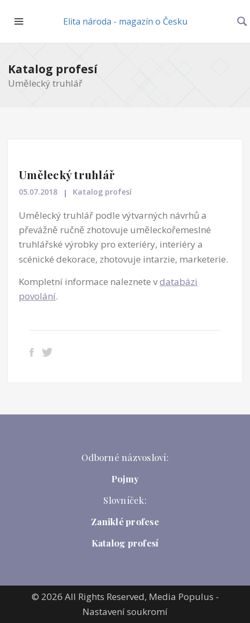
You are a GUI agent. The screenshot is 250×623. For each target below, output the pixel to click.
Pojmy (125, 478)
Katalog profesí (52, 68)
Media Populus (181, 596)
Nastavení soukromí (125, 611)
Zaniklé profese (125, 521)
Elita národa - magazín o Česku (125, 21)
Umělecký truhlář (67, 174)
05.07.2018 (38, 192)
